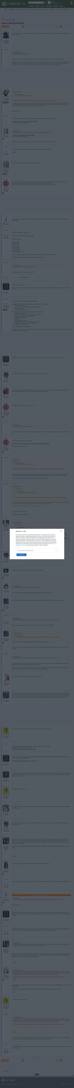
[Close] (61, 531)
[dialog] (37, 544)
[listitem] (37, 550)
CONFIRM (23, 554)
